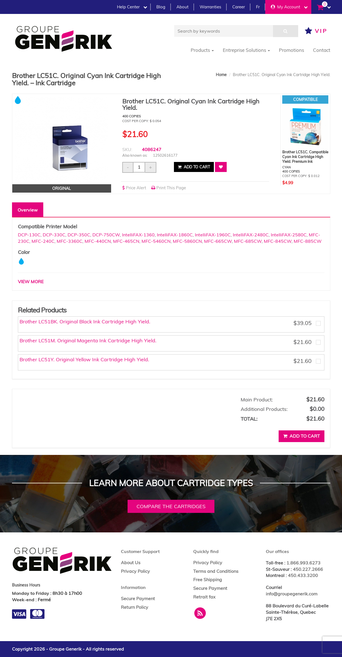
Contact (321, 50)
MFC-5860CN (187, 241)
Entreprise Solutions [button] (246, 50)
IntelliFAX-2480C (251, 234)
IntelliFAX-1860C (175, 234)
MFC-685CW (248, 241)
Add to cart (194, 166)
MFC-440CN (98, 241)
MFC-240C (43, 241)
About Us (130, 562)
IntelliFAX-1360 (138, 234)
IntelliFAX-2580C (289, 234)
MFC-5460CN (156, 241)
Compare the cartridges (171, 506)
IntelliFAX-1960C (213, 234)
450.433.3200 (303, 575)
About (182, 6)
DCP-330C (54, 234)
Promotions (291, 50)
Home (221, 74)
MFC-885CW (308, 241)
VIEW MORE (31, 281)
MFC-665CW (218, 241)
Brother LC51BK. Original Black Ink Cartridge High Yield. (85, 321)
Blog (160, 6)
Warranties (210, 6)
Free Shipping (207, 579)
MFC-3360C (69, 241)
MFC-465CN (126, 241)
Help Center (132, 6)
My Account (289, 6)
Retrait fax (204, 597)
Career (238, 6)
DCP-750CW (106, 234)
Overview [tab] (28, 210)
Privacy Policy (135, 571)
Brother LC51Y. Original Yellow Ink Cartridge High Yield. (84, 359)
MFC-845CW (277, 241)
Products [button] (202, 50)
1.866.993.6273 (303, 563)
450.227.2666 (308, 569)
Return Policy (134, 607)
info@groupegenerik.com (291, 594)
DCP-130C (29, 234)
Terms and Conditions (215, 571)
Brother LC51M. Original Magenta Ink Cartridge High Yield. (88, 340)
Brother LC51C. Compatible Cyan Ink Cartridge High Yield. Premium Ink (305, 157)
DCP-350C (79, 234)
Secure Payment (138, 598)
